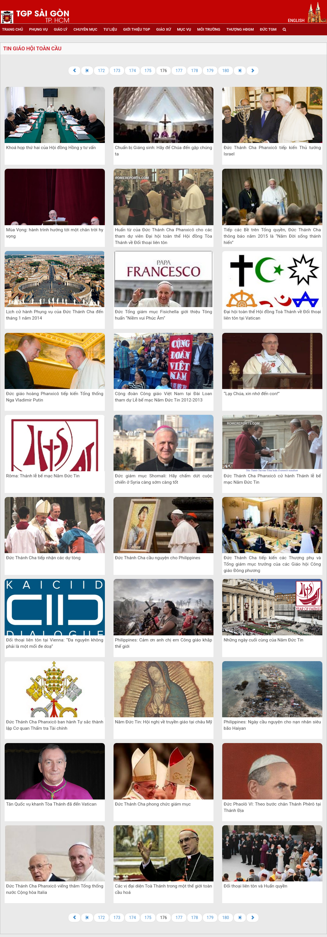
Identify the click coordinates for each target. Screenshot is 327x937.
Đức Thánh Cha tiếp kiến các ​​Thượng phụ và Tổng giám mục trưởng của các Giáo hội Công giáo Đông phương (272, 564)
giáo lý (60, 29)
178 (194, 70)
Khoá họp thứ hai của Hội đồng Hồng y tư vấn (51, 147)
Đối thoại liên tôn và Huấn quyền (255, 886)
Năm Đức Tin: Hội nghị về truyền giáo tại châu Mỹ (163, 722)
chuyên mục (85, 29)
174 (132, 70)
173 (117, 70)
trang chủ (12, 29)
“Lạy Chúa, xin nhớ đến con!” (251, 393)
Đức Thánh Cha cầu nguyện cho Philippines (157, 557)
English (296, 20)
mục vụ (184, 29)
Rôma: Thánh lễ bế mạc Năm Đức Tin (43, 475)
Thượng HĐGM (240, 29)
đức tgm (268, 29)
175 (148, 70)
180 (225, 70)
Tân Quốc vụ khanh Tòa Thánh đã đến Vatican (51, 804)
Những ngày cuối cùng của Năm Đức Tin (263, 640)
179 (210, 70)
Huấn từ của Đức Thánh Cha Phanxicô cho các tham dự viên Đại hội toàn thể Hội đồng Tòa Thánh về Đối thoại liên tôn (163, 236)
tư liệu (110, 29)
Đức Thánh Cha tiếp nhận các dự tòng (43, 557)
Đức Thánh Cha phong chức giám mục (153, 804)
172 (101, 70)
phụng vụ (38, 29)
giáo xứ (163, 29)
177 (179, 70)
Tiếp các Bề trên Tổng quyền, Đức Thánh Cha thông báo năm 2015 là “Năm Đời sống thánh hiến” (272, 236)
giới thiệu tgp (136, 29)
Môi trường (208, 29)
